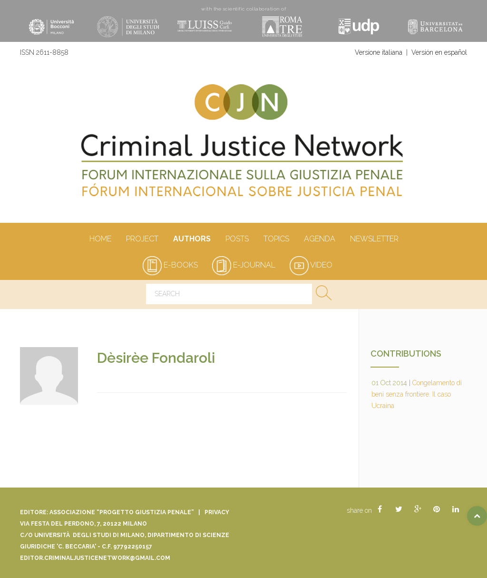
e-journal (243, 264)
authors (192, 239)
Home (100, 239)
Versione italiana (378, 52)
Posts (237, 239)
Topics (276, 239)
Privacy (217, 512)
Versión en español (439, 52)
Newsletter (374, 239)
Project (142, 239)
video (311, 264)
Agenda (319, 239)
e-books (170, 264)
